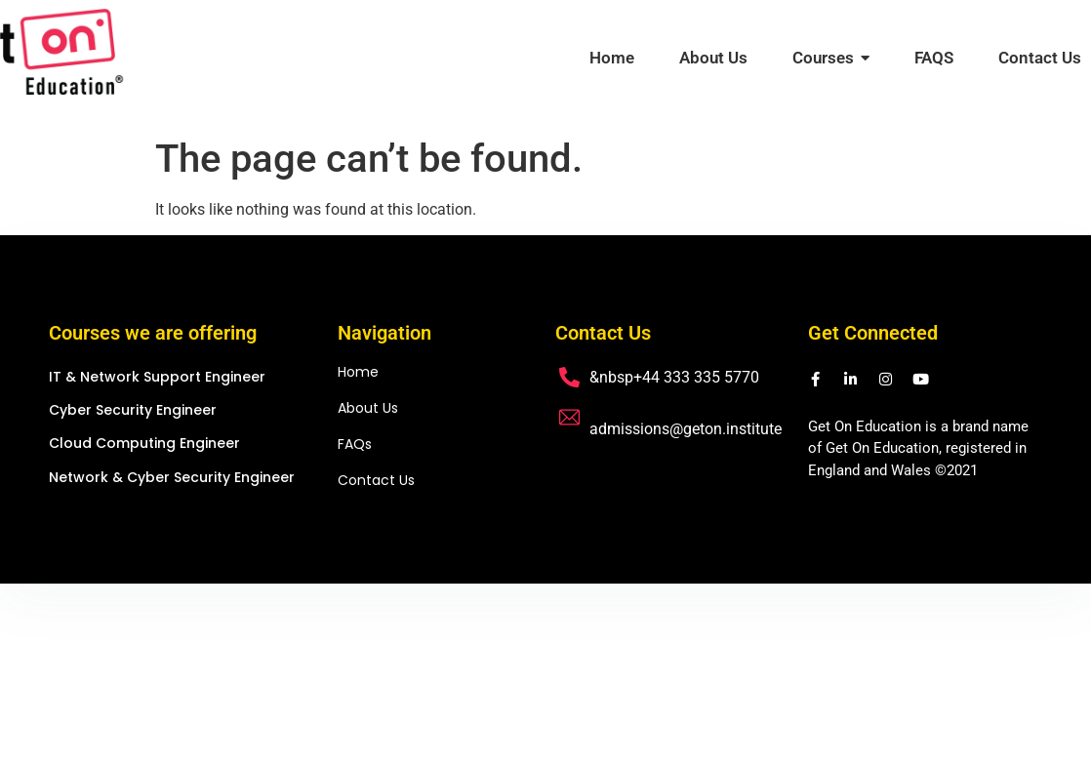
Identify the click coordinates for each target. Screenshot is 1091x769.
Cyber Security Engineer (133, 410)
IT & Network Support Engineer (157, 377)
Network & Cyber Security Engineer (172, 477)
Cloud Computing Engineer (144, 443)
